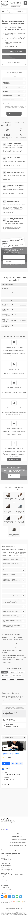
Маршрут (6, 764)
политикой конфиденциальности (16, 265)
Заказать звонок (14, 476)
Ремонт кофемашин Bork (15, 836)
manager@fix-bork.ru (6, 871)
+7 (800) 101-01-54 (16, 2)
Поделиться (2, 896)
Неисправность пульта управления (5, 315)
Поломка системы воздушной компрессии (5, 320)
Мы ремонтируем (6, 11)
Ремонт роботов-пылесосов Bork (17, 839)
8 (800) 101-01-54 (5, 863)
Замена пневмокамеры (7, 95)
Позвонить (20, 11)
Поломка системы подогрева (5, 310)
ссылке (7, 829)
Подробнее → (23, 305)
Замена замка (5, 91)
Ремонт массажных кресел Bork (17, 842)
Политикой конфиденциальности (17, 708)
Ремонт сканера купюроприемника (6, 83)
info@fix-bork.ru (5, 867)
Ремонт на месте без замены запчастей (8, 87)
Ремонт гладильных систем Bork (17, 845)
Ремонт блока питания (7, 79)
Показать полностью (7, 662)
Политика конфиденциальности (14, 908)
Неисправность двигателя (4, 305)
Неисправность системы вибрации (5, 326)
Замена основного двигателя (8, 99)
